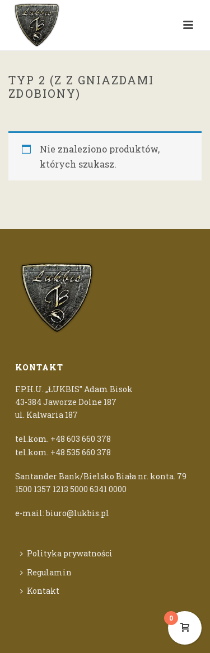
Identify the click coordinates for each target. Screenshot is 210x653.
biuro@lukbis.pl (77, 513)
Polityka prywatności (66, 553)
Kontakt (39, 590)
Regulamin (46, 572)
